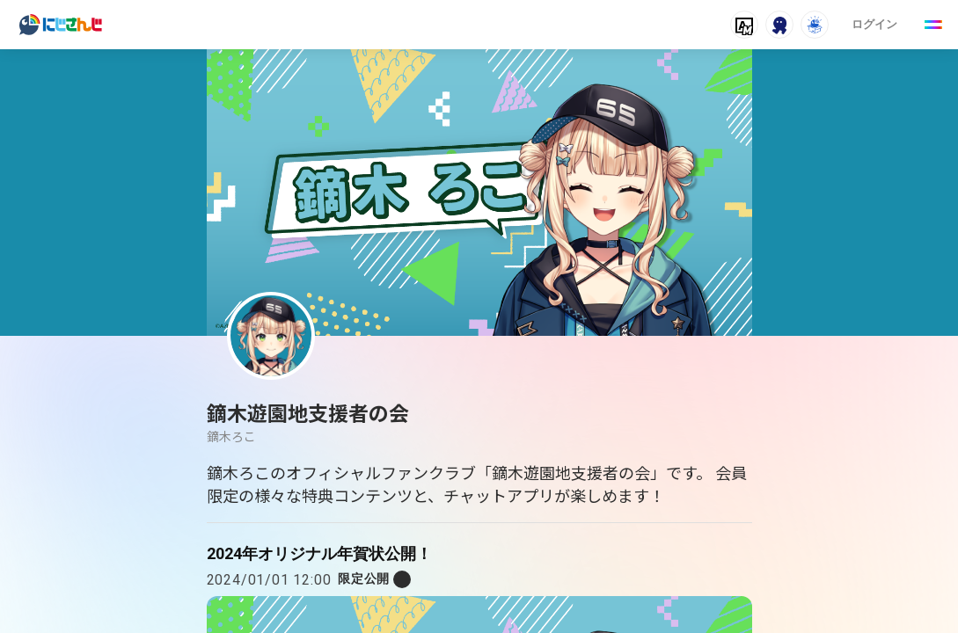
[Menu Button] (933, 24)
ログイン (874, 24)
